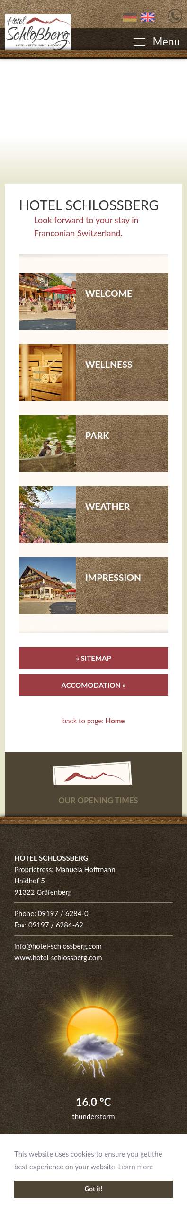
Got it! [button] (94, 1189)
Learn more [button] (135, 1166)
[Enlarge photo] (93, 121)
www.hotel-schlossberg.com (58, 957)
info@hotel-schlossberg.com (58, 946)
